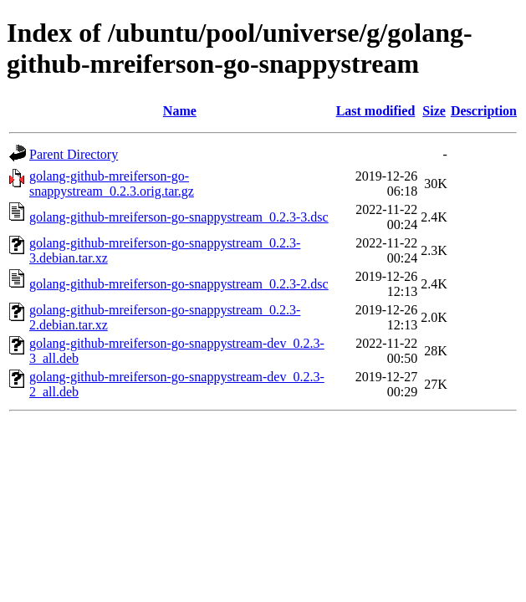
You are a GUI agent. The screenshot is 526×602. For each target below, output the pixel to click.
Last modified (376, 111)
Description (484, 111)
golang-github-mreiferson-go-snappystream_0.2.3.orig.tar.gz (111, 183)
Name (180, 111)
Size (434, 111)
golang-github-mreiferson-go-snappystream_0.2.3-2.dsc (179, 284)
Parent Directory (73, 154)
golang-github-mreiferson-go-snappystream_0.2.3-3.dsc (179, 217)
